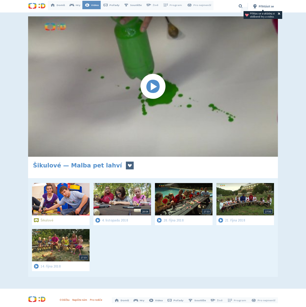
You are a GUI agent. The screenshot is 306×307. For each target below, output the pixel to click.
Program (173, 6)
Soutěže (134, 6)
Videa (93, 6)
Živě (154, 6)
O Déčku (65, 299)
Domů (59, 6)
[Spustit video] (153, 86)
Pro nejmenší (199, 6)
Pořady (113, 6)
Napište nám (80, 299)
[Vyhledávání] (241, 6)
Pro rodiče (97, 299)
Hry (77, 6)
